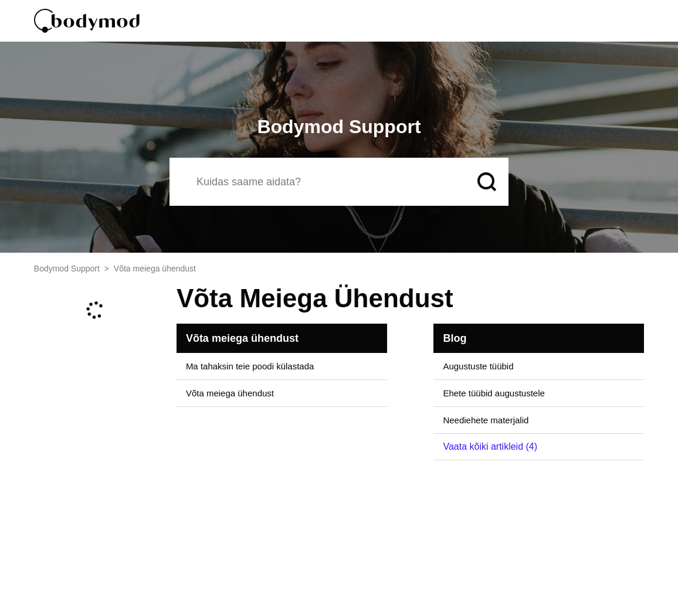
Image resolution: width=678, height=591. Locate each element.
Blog (454, 338)
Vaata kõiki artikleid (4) (490, 446)
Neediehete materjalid (485, 420)
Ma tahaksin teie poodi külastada (250, 366)
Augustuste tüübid (478, 366)
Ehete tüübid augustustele (493, 393)
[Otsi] (318, 181)
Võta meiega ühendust (242, 338)
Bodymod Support (67, 268)
